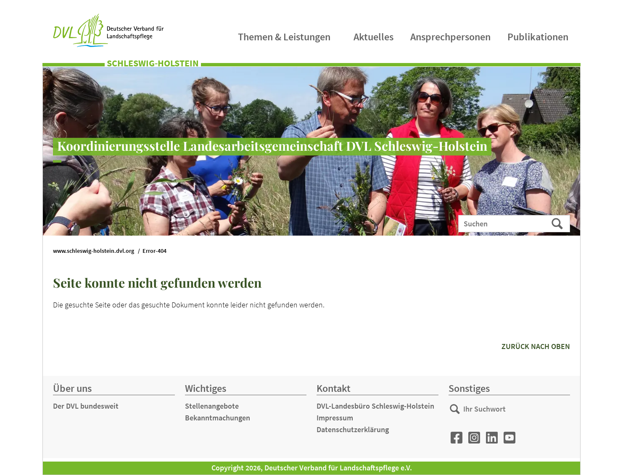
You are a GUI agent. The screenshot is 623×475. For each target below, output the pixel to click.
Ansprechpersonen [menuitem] (450, 36)
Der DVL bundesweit (86, 406)
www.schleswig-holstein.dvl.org (93, 251)
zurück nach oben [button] (536, 346)
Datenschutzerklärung (353, 429)
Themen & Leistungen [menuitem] (284, 36)
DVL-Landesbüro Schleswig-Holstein (375, 406)
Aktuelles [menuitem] (373, 36)
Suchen (558, 223)
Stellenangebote (212, 406)
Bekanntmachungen (217, 418)
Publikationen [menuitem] (537, 36)
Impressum (335, 418)
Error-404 (154, 251)
